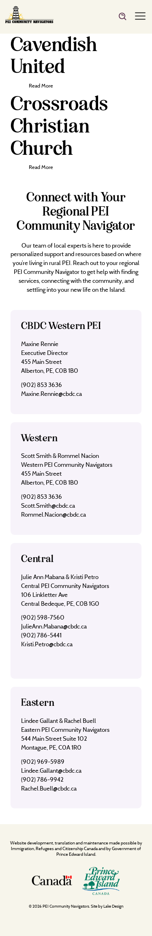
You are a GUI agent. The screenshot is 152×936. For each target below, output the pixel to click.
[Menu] (140, 17)
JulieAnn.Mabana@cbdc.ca (54, 626)
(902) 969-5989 (42, 761)
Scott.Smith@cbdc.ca (48, 505)
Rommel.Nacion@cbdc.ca (53, 514)
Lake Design (113, 906)
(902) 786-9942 (42, 779)
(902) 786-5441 (41, 635)
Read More (41, 85)
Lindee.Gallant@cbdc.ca (51, 770)
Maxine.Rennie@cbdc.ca (51, 393)
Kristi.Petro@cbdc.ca (47, 644)
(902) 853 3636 (41, 385)
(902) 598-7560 (42, 617)
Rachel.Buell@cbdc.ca (49, 788)
